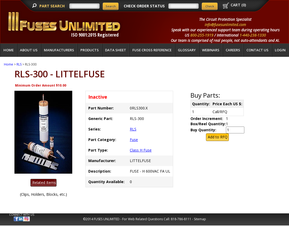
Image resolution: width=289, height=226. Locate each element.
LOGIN (280, 50)
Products (89, 50)
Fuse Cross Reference (152, 50)
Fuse (134, 139)
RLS (19, 64)
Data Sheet (115, 50)
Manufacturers (59, 50)
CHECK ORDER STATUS (144, 5)
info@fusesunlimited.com (225, 24)
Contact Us (257, 50)
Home (8, 50)
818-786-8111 (181, 219)
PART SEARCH (52, 5)
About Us (29, 50)
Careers (233, 50)
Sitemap (200, 219)
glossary (187, 50)
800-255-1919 (201, 35)
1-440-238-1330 (253, 35)
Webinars (210, 50)
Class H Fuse (141, 150)
